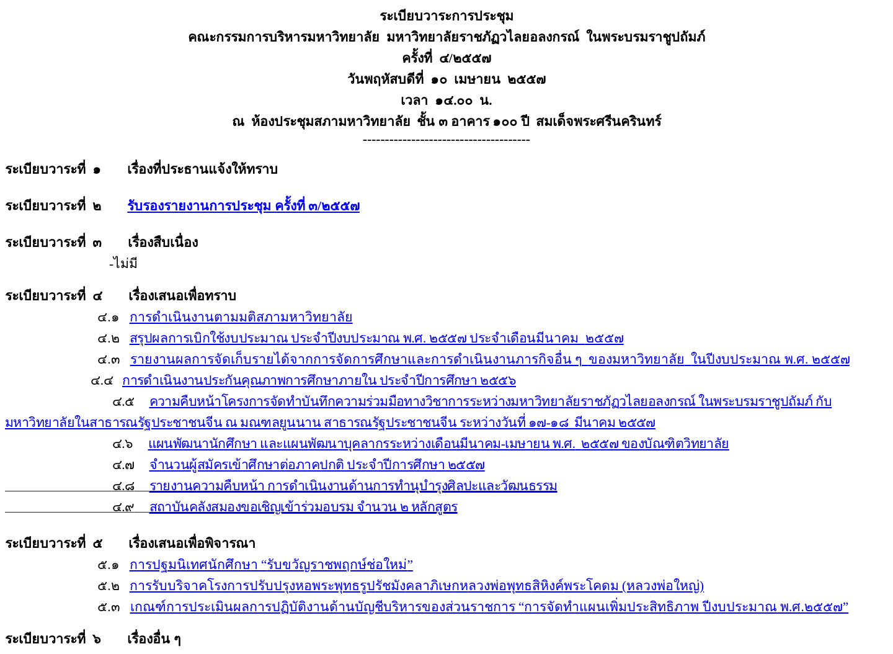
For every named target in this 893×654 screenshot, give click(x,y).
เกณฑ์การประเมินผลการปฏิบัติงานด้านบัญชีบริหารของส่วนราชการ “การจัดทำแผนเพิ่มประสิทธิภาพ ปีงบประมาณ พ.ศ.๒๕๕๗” (489, 606)
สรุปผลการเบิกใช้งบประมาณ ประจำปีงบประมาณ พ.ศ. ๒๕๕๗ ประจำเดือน (377, 338)
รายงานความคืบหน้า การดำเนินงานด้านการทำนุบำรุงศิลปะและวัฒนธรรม (353, 485)
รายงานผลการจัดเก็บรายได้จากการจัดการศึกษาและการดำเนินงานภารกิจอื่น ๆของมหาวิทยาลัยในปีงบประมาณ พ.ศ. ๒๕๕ (490, 359)
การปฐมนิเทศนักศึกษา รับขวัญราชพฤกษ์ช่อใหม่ (271, 564)
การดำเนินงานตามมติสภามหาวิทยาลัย (241, 317)
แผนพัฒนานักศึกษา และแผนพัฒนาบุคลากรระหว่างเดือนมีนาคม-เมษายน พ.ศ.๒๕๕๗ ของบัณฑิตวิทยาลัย (438, 443)
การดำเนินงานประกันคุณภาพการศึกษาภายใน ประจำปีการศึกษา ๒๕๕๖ (319, 380)
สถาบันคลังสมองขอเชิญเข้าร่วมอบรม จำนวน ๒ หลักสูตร (303, 506)
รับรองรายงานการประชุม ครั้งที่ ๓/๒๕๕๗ (243, 206)
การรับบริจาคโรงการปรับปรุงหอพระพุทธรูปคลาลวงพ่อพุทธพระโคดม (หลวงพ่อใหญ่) (417, 585)
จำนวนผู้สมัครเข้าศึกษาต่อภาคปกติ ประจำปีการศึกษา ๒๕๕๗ (317, 464)
